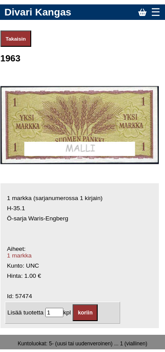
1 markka (19, 255)
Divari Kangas (37, 12)
